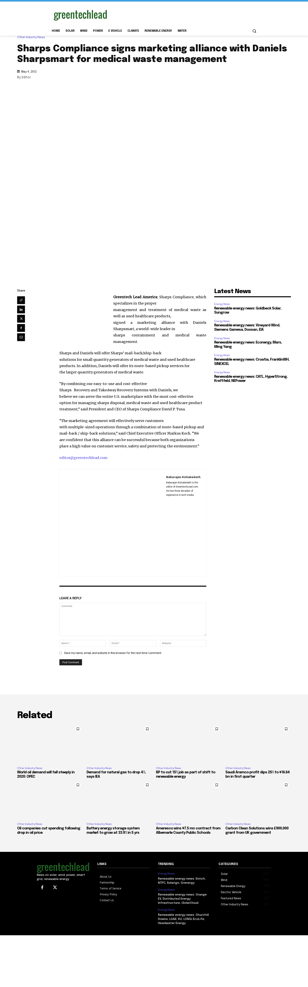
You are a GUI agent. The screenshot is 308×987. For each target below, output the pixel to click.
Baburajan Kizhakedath (183, 477)
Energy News (222, 304)
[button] (254, 31)
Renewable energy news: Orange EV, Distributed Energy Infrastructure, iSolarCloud (182, 899)
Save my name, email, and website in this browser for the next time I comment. (113, 653)
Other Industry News (32, 37)
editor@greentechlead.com (83, 457)
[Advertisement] (183, 14)
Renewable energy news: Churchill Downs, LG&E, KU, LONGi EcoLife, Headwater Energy (183, 919)
